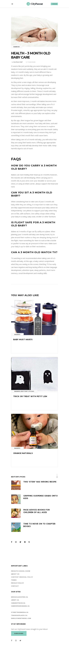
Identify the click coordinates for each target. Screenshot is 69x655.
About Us (15, 574)
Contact (15, 586)
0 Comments (31, 62)
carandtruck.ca (18, 603)
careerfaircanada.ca (20, 606)
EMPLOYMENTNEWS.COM (21, 618)
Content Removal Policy (22, 577)
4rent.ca (15, 600)
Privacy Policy (17, 583)
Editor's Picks (27, 391)
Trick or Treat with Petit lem (30, 396)
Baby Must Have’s (23, 339)
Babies (17, 47)
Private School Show (20, 571)
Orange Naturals (23, 453)
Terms (14, 580)
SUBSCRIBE (54, 3)
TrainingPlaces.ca (19, 615)
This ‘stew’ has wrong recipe (39, 482)
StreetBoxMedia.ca (19, 612)
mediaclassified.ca (19, 597)
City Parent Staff (17, 62)
